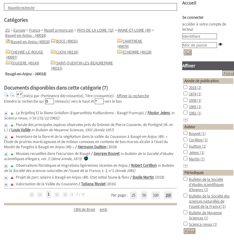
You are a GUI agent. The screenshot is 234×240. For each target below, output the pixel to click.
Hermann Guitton (92, 146)
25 (133, 195)
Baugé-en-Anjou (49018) (30, 41)
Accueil (189, 3)
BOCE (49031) (67, 41)
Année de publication (201, 81)
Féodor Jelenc (158, 112)
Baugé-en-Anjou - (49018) (25, 35)
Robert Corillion (144, 165)
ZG (7, 30)
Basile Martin (143, 177)
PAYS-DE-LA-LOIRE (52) (95, 30)
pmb (103, 209)
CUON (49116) (67, 52)
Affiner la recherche (133, 95)
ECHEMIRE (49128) (137, 52)
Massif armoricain (58, 30)
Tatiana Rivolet (93, 184)
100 (155, 195)
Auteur (189, 126)
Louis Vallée (20, 129)
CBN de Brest (84, 209)
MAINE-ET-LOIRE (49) (134, 30)
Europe (19, 30)
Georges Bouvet (106, 153)
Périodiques (194, 172)
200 (168, 195)
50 (144, 195)
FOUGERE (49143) (25, 63)
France (34, 30)
